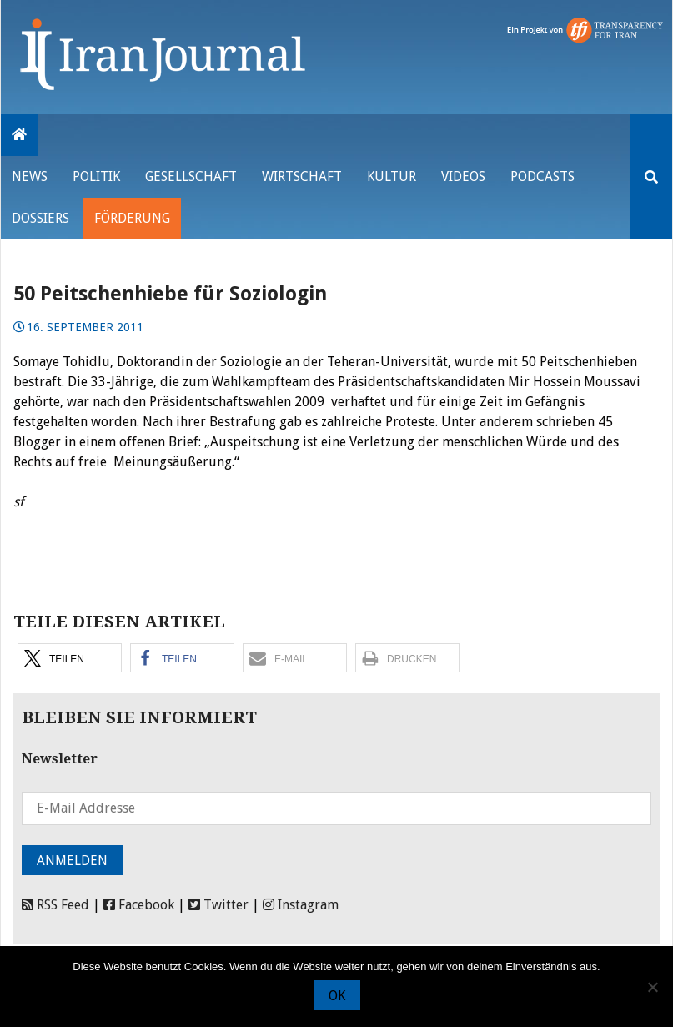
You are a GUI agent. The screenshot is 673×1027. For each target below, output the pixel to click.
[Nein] (652, 987)
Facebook (138, 905)
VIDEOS (463, 176)
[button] (70, 657)
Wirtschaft (302, 176)
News (30, 176)
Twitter (218, 905)
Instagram (301, 905)
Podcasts (542, 176)
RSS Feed (55, 905)
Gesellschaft (191, 176)
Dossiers (40, 218)
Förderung (132, 218)
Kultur (391, 176)
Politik (96, 176)
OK (337, 996)
